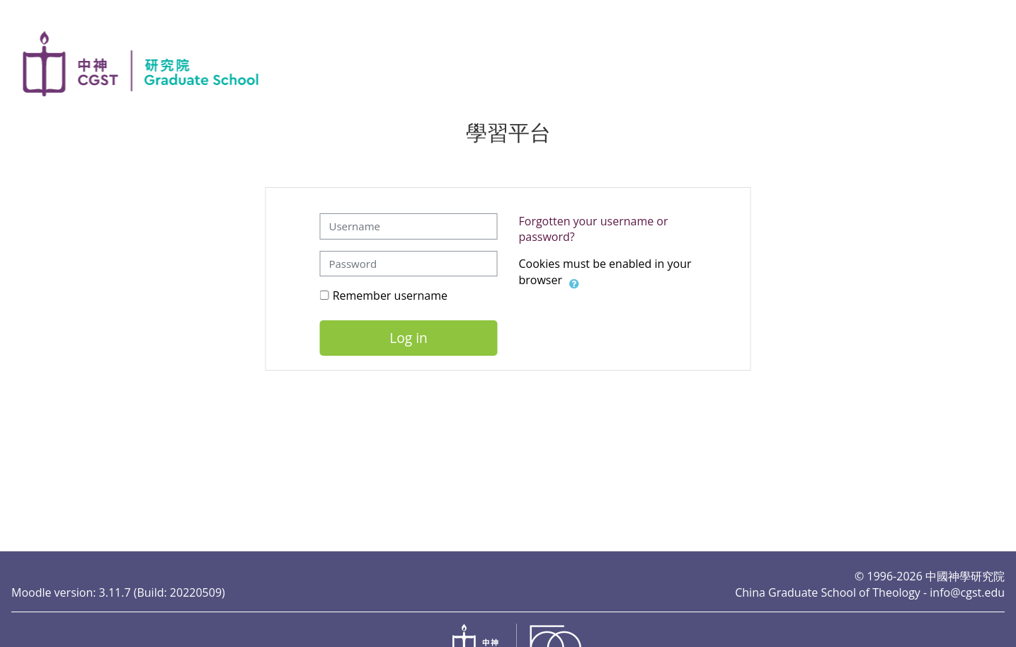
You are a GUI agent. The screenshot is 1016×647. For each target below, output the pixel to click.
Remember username (390, 295)
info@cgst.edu (967, 592)
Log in (408, 337)
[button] (574, 281)
